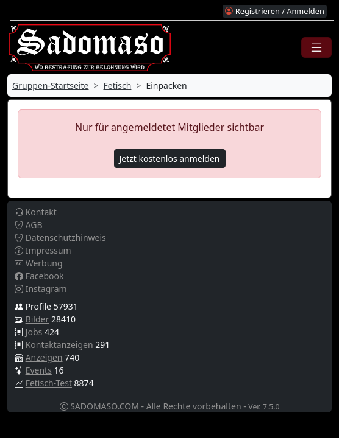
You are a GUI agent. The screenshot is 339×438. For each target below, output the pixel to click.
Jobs (34, 332)
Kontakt (36, 212)
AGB (29, 225)
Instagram (41, 288)
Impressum (43, 250)
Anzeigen (44, 357)
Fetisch (118, 85)
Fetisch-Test (49, 383)
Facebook (39, 276)
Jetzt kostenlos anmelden (170, 158)
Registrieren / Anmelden (274, 10)
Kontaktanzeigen (59, 344)
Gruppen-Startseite (50, 85)
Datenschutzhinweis (60, 237)
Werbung (39, 263)
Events (39, 370)
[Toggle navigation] (316, 47)
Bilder (37, 319)
